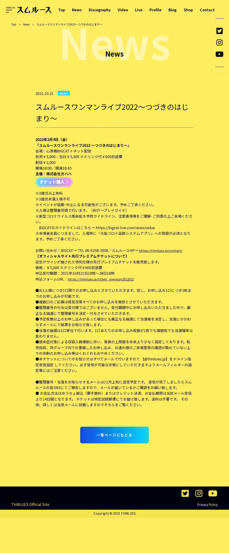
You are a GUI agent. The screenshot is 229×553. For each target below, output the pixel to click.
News (77, 10)
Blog (172, 10)
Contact (207, 10)
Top (61, 10)
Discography (100, 10)
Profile (155, 10)
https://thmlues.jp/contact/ (161, 250)
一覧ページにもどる (114, 435)
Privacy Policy (207, 539)
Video (123, 10)
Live (139, 10)
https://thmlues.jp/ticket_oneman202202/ (103, 279)
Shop (188, 10)
